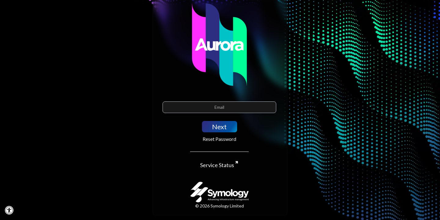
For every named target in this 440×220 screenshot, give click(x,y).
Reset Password (219, 139)
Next (219, 127)
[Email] (219, 107)
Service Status (217, 165)
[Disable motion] (9, 210)
